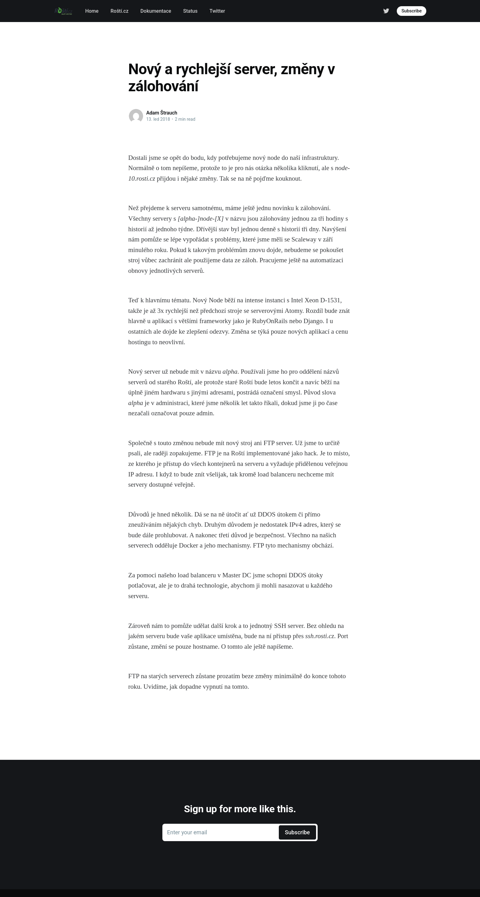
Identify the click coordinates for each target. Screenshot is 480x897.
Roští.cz (120, 11)
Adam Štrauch (161, 113)
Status (190, 11)
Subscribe (411, 11)
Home (91, 11)
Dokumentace (155, 11)
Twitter (217, 11)
